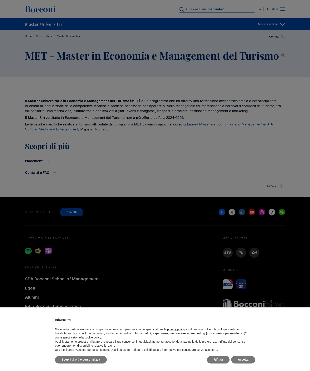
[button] (253, 317)
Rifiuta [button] (218, 359)
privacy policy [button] (176, 329)
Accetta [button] (243, 359)
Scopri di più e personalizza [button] (81, 359)
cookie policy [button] (92, 337)
